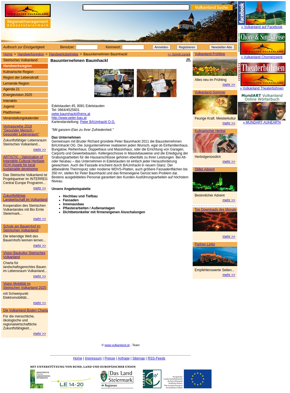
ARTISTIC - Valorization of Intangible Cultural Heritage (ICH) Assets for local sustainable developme (23, 163)
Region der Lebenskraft (21, 78)
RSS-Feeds (156, 358)
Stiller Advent (205, 169)
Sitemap (139, 358)
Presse (109, 358)
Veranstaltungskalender (21, 118)
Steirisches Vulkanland (20, 60)
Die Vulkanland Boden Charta (25, 310)
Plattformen (11, 112)
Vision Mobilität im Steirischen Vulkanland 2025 (24, 286)
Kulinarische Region (18, 72)
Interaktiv (10, 101)
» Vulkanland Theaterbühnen (261, 88)
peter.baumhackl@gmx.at (71, 114)
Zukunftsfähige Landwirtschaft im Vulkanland (25, 198)
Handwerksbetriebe (63, 54)
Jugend (8, 106)
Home (7, 54)
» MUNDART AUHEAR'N (262, 122)
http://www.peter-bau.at (69, 118)
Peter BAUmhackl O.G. (97, 122)
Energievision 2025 (17, 95)
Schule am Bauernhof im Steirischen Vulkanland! (21, 228)
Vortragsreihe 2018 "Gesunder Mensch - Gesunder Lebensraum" (21, 130)
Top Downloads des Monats (215, 210)
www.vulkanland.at (116, 345)
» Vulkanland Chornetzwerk (261, 57)
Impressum (93, 358)
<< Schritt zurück (179, 54)
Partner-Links (205, 244)
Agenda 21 (11, 89)
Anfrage (124, 358)
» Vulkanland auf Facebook (261, 27)
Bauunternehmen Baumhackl (105, 54)
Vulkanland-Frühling (210, 54)
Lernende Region (16, 83)
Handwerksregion (31, 54)
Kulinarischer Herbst (210, 131)
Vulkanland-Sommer (210, 92)
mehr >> (228, 85)
